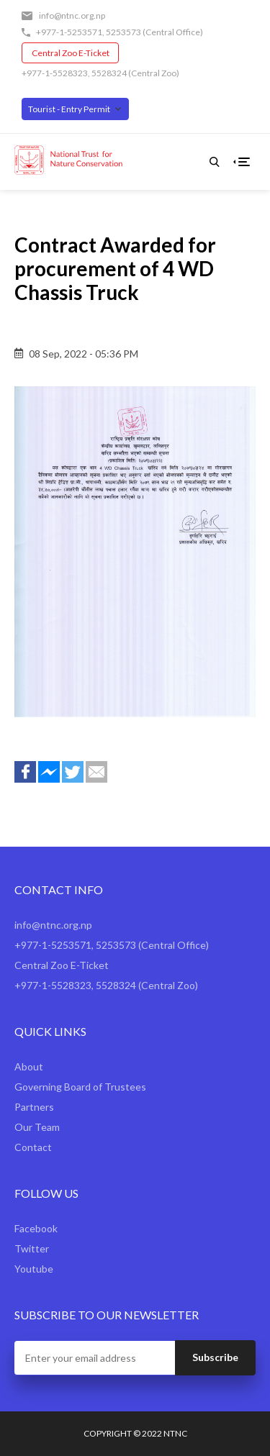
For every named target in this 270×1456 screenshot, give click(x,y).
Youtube (33, 1268)
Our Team (37, 1127)
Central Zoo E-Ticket (70, 52)
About (28, 1066)
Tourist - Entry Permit (69, 109)
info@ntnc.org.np (72, 15)
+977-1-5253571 (69, 32)
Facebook (36, 1228)
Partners (34, 1107)
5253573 (123, 32)
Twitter (31, 1248)
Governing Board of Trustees (80, 1086)
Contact (33, 1147)
